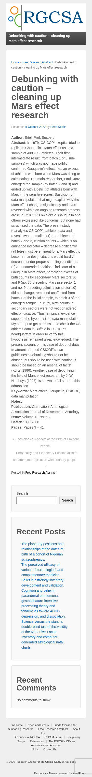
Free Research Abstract (37, 62)
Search (22, 493)
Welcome (17, 725)
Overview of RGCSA (27, 737)
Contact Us (49, 749)
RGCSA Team (53, 737)
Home (15, 62)
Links (35, 749)
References (37, 741)
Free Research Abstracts (53, 728)
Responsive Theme (45, 773)
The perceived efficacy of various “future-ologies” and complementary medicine (42, 570)
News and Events (38, 725)
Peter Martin (58, 127)
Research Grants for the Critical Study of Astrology (45, 761)
